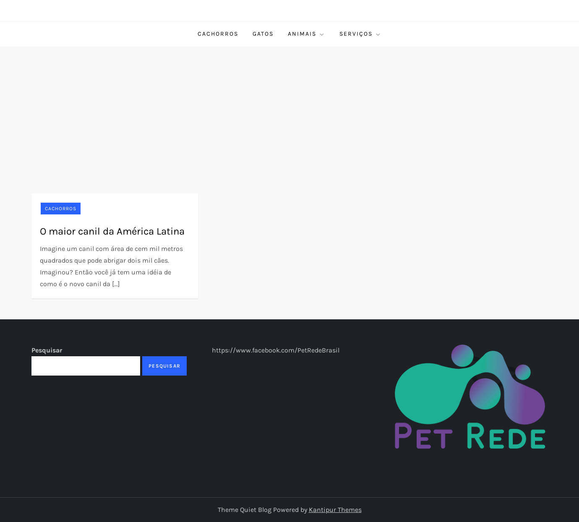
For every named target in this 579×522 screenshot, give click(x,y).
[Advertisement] (289, 109)
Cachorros (218, 33)
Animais (306, 34)
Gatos (263, 33)
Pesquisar (46, 350)
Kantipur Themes (335, 510)
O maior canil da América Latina (112, 231)
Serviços (360, 34)
